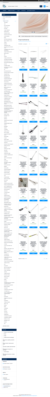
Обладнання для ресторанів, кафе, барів (8, 218)
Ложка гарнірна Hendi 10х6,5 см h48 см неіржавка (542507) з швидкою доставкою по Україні (43, 112)
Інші (4, 264)
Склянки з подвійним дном (8, 154)
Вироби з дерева (7, 286)
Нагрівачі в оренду (7, 224)
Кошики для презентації (8, 83)
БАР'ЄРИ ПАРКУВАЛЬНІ (8, 39)
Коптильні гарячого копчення (8, 72)
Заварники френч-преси (8, 123)
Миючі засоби (6, 53)
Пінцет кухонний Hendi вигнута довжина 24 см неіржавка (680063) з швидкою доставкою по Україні (23, 164)
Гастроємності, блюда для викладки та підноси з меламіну (8, 111)
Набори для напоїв (7, 164)
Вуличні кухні (6, 206)
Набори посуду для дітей (8, 183)
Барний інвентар (6, 95)
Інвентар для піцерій (7, 80)
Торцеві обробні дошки (8, 51)
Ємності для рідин (7, 178)
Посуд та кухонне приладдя (8, 261)
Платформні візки (7, 77)
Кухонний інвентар (7, 91)
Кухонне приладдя (38, 36)
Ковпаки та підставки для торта (8, 85)
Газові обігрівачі (6, 36)
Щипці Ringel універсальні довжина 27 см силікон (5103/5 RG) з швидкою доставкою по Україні (43, 86)
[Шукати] (41, 6)
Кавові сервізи (6, 139)
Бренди (5, 305)
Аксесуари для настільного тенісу (8, 47)
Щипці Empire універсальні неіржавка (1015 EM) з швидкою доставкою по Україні (33, 190)
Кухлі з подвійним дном (8, 186)
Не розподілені (6, 255)
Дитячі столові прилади (8, 157)
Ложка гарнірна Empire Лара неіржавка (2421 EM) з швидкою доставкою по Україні (23, 190)
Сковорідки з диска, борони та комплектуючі (9, 50)
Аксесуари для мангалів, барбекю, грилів (8, 231)
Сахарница (6, 151)
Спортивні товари (7, 65)
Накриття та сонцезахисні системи (8, 210)
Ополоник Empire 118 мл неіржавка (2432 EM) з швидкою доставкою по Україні (43, 138)
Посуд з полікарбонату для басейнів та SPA (8, 93)
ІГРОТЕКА (5, 28)
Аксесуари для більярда (8, 59)
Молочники (6, 180)
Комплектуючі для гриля (8, 259)
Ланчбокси (6, 142)
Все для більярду (7, 25)
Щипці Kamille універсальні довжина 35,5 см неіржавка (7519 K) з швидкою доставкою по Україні (23, 112)
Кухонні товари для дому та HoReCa (28, 36)
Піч (4, 69)
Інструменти (6, 265)
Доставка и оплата (31, 10)
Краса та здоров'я (7, 268)
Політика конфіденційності (33, 395)
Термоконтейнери (7, 99)
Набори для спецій (7, 148)
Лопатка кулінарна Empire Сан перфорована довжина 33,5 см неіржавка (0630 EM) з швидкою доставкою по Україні (43, 165)
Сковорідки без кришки (8, 315)
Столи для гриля (7, 192)
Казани (5, 279)
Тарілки (5, 124)
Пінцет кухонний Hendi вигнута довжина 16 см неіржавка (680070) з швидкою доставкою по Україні (33, 60)
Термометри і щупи (7, 45)
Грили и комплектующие (7, 16)
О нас (18, 10)
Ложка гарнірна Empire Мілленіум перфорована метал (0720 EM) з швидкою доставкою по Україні (43, 191)
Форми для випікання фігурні (8, 184)
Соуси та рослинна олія (8, 245)
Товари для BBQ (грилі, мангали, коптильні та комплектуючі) (8, 235)
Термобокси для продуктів (8, 120)
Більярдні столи (6, 115)
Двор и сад (6, 303)
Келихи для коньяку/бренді (8, 242)
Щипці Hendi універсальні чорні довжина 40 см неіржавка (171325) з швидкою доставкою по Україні (33, 112)
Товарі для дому (7, 262)
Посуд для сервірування (8, 89)
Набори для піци (6, 195)
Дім (4, 54)
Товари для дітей (7, 273)
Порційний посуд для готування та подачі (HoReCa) (9, 283)
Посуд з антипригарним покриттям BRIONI (8, 293)
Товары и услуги (11, 10)
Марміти (5, 166)
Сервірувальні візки (7, 98)
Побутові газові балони (8, 34)
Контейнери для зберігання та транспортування (9, 109)
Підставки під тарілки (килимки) (7, 163)
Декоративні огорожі (7, 202)
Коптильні (5, 311)
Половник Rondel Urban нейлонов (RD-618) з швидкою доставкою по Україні (23, 86)
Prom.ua (30, 394)
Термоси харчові (6, 239)
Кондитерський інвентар (8, 78)
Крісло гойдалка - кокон (8, 40)
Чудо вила (6, 190)
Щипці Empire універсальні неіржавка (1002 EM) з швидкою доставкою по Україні (23, 243)
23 (46, 258)
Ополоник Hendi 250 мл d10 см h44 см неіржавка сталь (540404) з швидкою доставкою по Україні (23, 138)
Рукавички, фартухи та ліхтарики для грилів (7, 204)
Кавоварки (6, 126)
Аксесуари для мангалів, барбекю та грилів (8, 215)
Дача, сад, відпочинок (7, 267)
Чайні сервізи (6, 136)
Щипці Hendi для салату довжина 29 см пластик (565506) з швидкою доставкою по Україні (43, 216)
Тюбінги (5, 42)
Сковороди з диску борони (8, 289)
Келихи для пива (6, 172)
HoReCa (5, 56)
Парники (5, 43)
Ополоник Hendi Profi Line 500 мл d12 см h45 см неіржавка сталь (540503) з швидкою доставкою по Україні (33, 164)
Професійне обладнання (8, 187)
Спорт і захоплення (7, 270)
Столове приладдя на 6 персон (8, 134)
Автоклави (6, 22)
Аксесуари (6, 312)
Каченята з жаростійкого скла (9, 248)
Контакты (23, 10)
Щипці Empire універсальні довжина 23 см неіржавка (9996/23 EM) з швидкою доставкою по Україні (33, 138)
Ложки (5, 159)
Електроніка (6, 296)
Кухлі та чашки (6, 132)
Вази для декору (7, 189)
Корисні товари (6, 114)
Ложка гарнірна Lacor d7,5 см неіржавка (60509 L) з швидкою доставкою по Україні (33, 216)
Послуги (5, 117)
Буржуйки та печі (7, 320)
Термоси (5, 156)
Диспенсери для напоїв (8, 105)
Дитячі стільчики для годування (7, 88)
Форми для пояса (7, 145)
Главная (4, 10)
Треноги (5, 121)
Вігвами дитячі (6, 31)
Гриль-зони (6, 227)
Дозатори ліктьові (7, 75)
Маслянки (5, 150)
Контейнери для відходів (8, 106)
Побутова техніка (7, 33)
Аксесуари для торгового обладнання (8, 67)
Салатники (6, 129)
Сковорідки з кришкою (7, 317)
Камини (5, 221)
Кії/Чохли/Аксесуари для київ (8, 62)
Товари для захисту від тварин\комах (8, 257)
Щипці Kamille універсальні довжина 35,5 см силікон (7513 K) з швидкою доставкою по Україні (33, 244)
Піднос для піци (6, 276)
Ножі (5, 175)
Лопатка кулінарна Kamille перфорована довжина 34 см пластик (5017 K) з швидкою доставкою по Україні (23, 217)
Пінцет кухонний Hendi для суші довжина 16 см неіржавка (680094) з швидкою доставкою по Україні (23, 60)
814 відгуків (41, 0)
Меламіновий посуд (7, 101)
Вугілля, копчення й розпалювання (7, 199)
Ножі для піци (6, 81)
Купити (23, 69)
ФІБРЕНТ (5, 118)
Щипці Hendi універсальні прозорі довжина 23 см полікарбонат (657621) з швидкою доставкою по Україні (43, 60)
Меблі (5, 37)
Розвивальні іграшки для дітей (8, 298)
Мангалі (5, 309)
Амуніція (5, 271)
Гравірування (6, 314)
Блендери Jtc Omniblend (8, 96)
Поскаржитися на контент (25, 395)
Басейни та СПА (6, 213)
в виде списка (47, 44)
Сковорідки (6, 308)
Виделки (5, 147)
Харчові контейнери (7, 169)
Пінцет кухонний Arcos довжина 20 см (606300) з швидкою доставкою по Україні (33, 86)
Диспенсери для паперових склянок (8, 103)
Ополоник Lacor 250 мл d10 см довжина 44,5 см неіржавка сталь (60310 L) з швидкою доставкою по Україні (43, 244)
